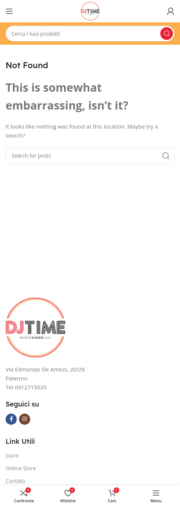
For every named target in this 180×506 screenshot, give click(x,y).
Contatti (15, 480)
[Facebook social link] (11, 419)
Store (12, 455)
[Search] (90, 33)
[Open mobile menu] (9, 11)
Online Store (21, 468)
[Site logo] (90, 10)
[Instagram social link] (24, 419)
